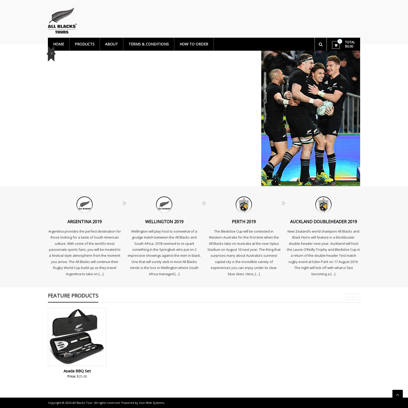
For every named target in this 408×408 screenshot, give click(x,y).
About (111, 44)
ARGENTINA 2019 (84, 222)
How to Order (194, 44)
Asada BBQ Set (77, 370)
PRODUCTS (84, 44)
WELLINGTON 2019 (164, 222)
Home (58, 44)
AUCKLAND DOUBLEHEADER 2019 (323, 222)
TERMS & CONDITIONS (149, 44)
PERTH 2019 (244, 222)
